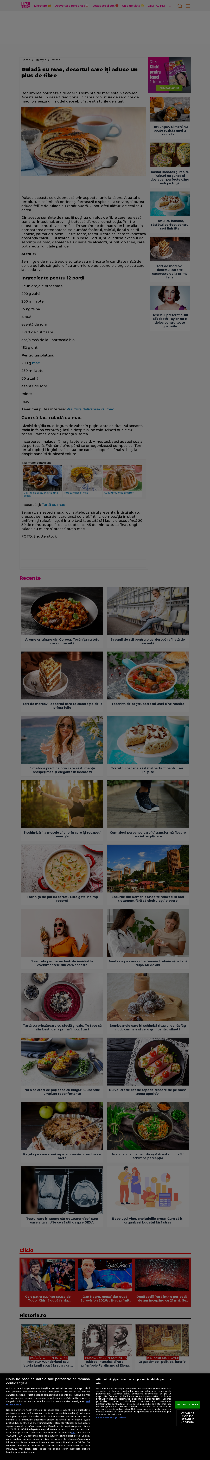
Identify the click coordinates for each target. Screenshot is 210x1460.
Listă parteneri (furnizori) (111, 1417)
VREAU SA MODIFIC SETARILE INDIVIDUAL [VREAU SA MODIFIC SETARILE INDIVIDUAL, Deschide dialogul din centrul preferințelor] (187, 1418)
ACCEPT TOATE (187, 1404)
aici (73, 1432)
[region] (105, 1416)
